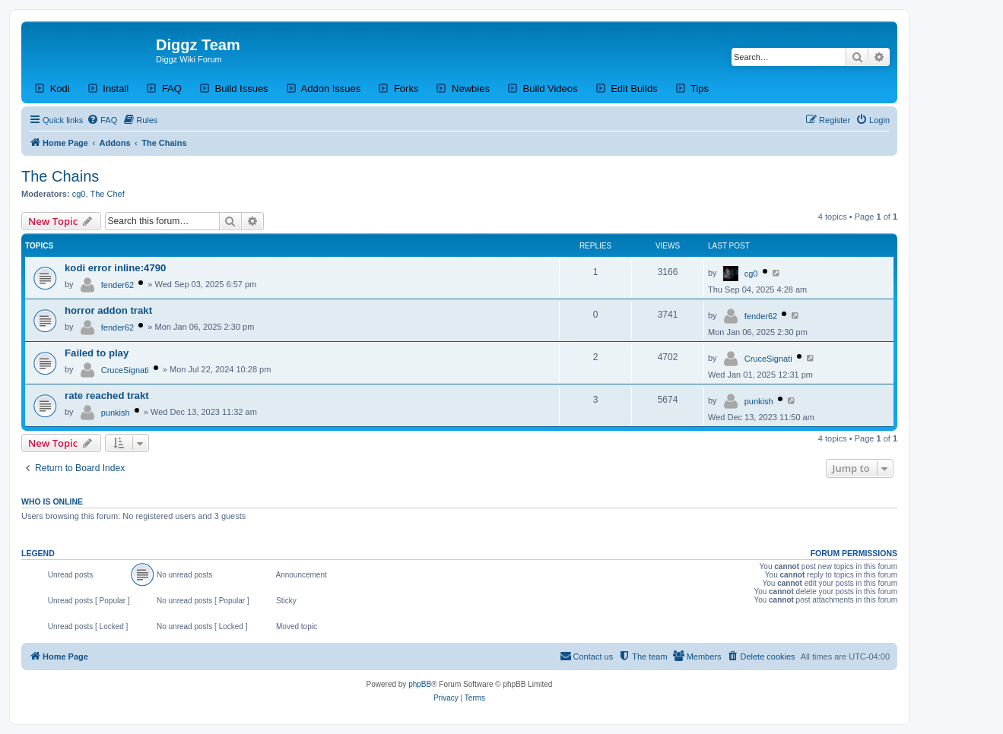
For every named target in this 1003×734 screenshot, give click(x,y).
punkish (115, 412)
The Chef (107, 193)
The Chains (60, 176)
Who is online (52, 501)
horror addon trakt (108, 310)
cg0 (79, 193)
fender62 (117, 284)
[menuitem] (102, 120)
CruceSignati (125, 370)
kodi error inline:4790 (115, 268)
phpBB (419, 684)
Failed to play (97, 353)
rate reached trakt (107, 395)
